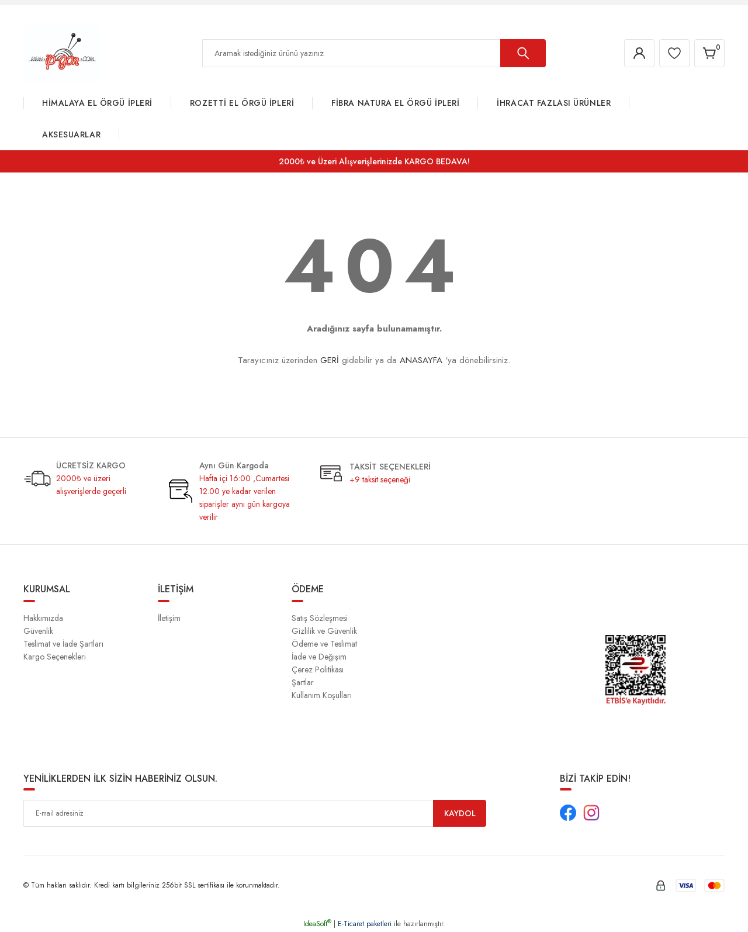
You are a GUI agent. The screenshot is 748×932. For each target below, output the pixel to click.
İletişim (169, 618)
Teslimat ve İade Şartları (63, 644)
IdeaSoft (317, 924)
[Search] (374, 53)
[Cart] (709, 53)
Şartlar (303, 682)
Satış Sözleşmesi (320, 618)
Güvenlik (38, 631)
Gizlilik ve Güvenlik (324, 631)
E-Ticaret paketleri (365, 924)
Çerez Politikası (318, 669)
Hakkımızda (43, 618)
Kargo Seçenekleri (54, 656)
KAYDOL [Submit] (460, 813)
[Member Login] (639, 53)
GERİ (329, 360)
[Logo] (62, 52)
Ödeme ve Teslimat (324, 644)
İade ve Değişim (319, 656)
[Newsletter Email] (254, 813)
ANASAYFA (421, 360)
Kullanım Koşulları (322, 695)
